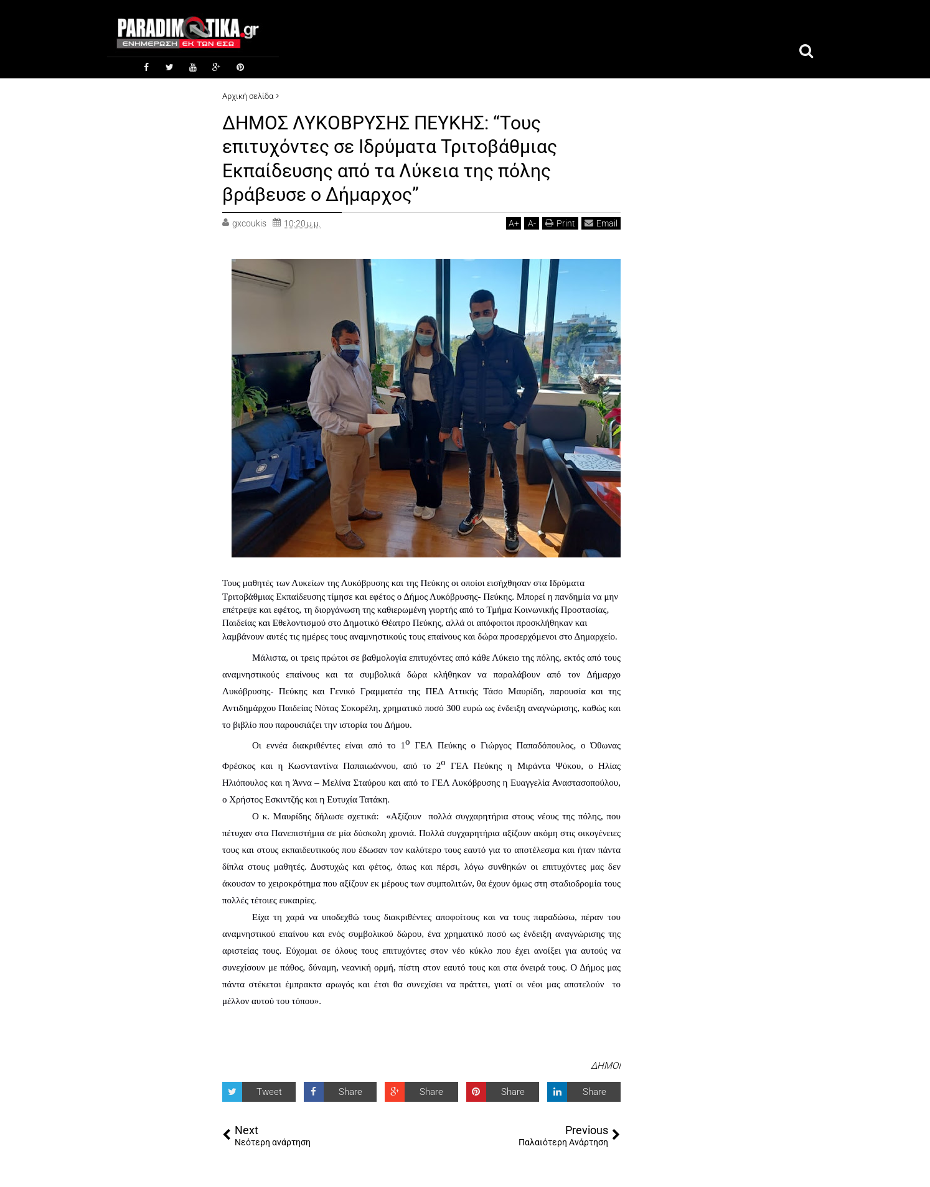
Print (560, 222)
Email (601, 222)
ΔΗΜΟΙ (606, 1064)
